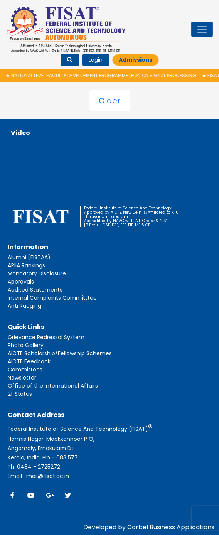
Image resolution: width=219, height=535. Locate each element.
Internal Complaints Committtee (52, 298)
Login (96, 60)
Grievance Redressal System (46, 337)
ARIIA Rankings (26, 265)
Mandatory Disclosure (37, 273)
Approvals (21, 281)
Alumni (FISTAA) (29, 257)
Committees (25, 369)
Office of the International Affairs (53, 386)
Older (109, 100)
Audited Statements (35, 290)
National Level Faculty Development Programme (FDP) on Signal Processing (102, 75)
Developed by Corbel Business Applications (148, 527)
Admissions (135, 60)
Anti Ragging (24, 306)
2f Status (20, 394)
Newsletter (22, 377)
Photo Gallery (26, 345)
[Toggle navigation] (202, 29)
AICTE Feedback (29, 361)
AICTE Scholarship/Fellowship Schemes (60, 353)
